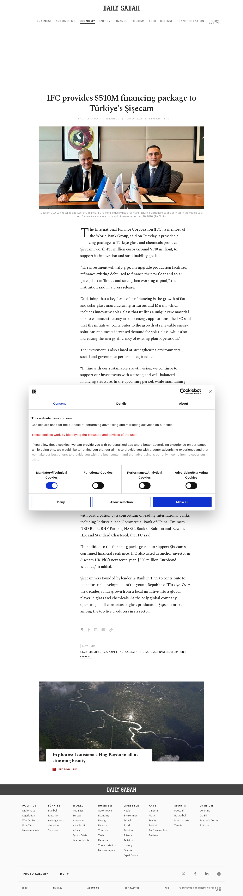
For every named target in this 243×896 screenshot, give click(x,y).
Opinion (206, 805)
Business (44, 21)
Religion (128, 840)
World (78, 805)
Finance (121, 21)
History (128, 845)
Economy (87, 21)
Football (179, 810)
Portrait (153, 825)
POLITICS (29, 805)
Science (128, 835)
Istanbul (52, 810)
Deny (61, 502)
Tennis (178, 825)
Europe (77, 815)
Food (127, 825)
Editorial (204, 825)
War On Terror (31, 820)
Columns (205, 810)
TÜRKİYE (54, 805)
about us (93, 887)
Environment (131, 815)
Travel (127, 820)
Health (127, 810)
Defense (166, 21)
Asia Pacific (79, 825)
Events (152, 820)
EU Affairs (28, 825)
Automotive (65, 21)
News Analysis (30, 830)
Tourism (138, 21)
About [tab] (183, 403)
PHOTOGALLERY (68, 769)
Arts (153, 805)
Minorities (53, 825)
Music (152, 815)
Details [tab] (121, 403)
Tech (152, 21)
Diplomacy (28, 810)
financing (86, 656)
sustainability (112, 651)
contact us (132, 887)
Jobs (25, 887)
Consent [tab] (59, 403)
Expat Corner (131, 855)
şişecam (130, 651)
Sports (180, 805)
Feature (128, 850)
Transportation (191, 21)
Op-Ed (203, 815)
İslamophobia (81, 840)
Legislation (28, 815)
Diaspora (53, 830)
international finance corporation (161, 651)
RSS (167, 887)
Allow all (182, 502)
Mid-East (78, 810)
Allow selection (121, 502)
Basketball (180, 815)
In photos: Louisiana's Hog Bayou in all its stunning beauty (99, 758)
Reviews (153, 835)
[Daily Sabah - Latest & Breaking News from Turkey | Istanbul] (121, 8)
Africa (76, 830)
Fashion (128, 830)
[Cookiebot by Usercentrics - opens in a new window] (183, 391)
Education (53, 815)
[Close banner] (210, 391)
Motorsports (181, 820)
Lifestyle (131, 805)
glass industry (89, 651)
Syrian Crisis (80, 835)
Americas (78, 820)
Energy (105, 21)
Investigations (56, 820)
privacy (57, 887)
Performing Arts (158, 830)
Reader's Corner (209, 820)
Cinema (153, 810)
